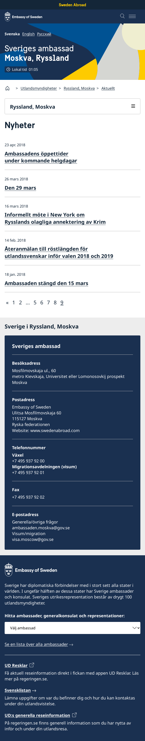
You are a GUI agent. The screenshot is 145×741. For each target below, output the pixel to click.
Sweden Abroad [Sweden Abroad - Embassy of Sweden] (72, 4)
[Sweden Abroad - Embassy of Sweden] (28, 16)
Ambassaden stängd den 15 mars (46, 283)
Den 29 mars (20, 187)
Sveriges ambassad (39, 53)
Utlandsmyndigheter (39, 88)
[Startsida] (9, 88)
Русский (44, 33)
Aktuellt (108, 88)
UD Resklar (16, 665)
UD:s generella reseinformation (37, 715)
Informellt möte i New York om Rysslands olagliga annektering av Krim (55, 218)
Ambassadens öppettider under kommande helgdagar (41, 157)
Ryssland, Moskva (79, 88)
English (28, 33)
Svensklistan (18, 690)
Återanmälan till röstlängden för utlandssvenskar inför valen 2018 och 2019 (59, 252)
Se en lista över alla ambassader (36, 644)
